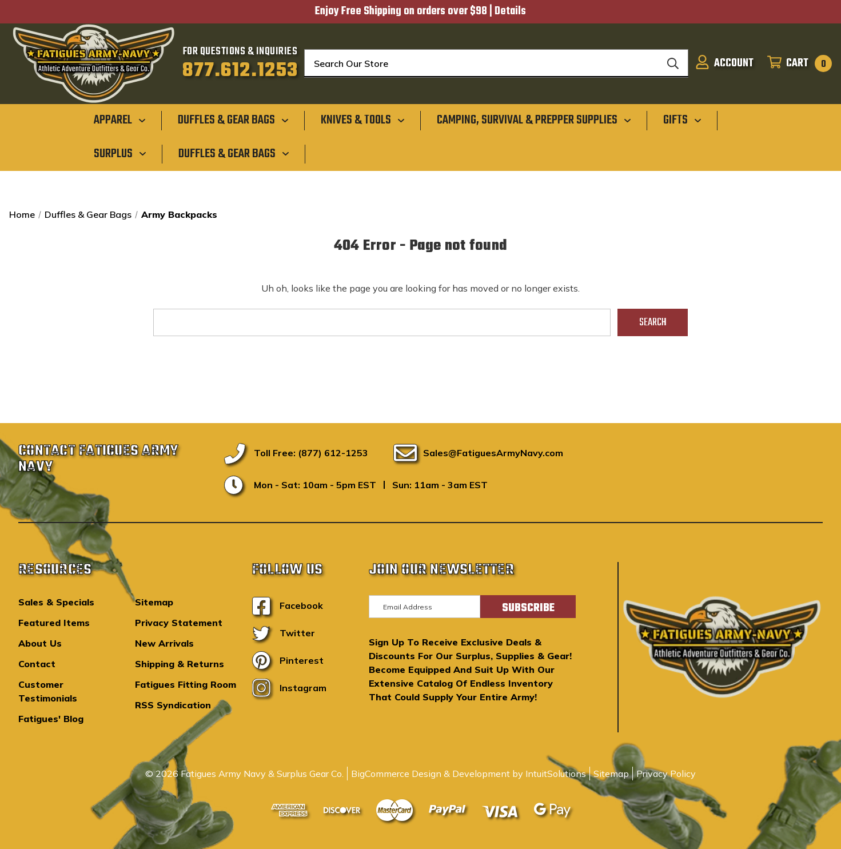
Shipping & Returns (179, 663)
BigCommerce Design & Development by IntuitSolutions (468, 773)
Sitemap (154, 602)
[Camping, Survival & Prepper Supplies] (534, 120)
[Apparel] (120, 120)
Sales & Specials (56, 602)
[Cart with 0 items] (796, 63)
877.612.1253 (240, 71)
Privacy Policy (666, 773)
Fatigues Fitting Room (185, 684)
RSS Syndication (173, 705)
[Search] (673, 63)
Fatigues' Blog (50, 718)
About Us (40, 643)
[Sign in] (724, 63)
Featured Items (54, 622)
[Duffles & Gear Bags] (233, 120)
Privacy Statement (178, 622)
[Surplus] (120, 153)
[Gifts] (682, 120)
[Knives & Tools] (363, 120)
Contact (36, 663)
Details (510, 11)
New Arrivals (164, 643)
